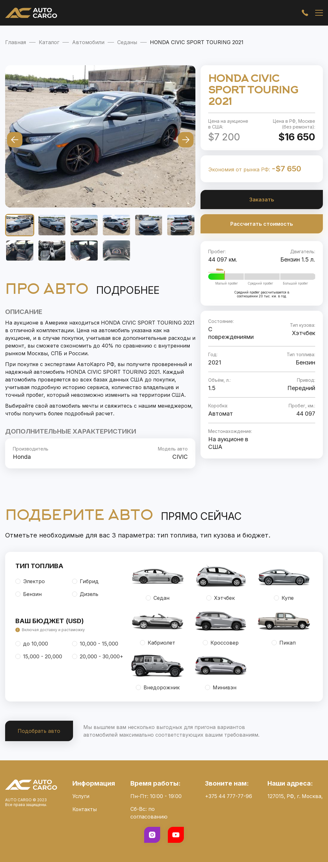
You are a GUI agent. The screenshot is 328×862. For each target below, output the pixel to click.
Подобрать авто (39, 731)
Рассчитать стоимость (261, 224)
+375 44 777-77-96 (226, 796)
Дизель (85, 594)
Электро (30, 581)
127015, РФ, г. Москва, (294, 796)
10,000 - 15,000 (95, 643)
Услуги (79, 796)
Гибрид (85, 581)
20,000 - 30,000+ (97, 656)
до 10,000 (31, 643)
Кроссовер (221, 642)
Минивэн (220, 687)
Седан (157, 598)
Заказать (261, 199)
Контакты (83, 809)
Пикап (284, 642)
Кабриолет (157, 642)
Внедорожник (158, 687)
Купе (284, 598)
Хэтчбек (220, 598)
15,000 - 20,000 (38, 656)
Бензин (28, 594)
